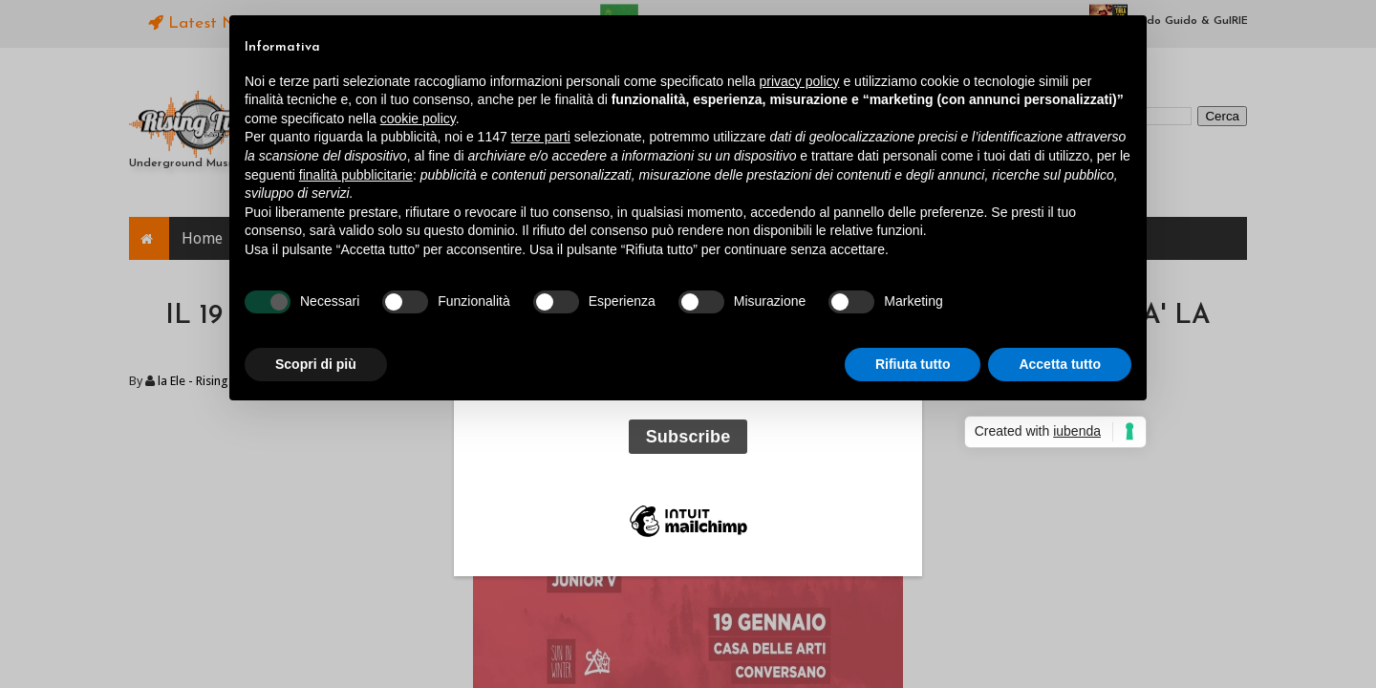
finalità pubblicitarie (356, 175)
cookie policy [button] (418, 118)
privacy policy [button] (800, 81)
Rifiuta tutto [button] (913, 364)
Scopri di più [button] (315, 364)
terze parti (540, 136)
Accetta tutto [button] (1060, 364)
